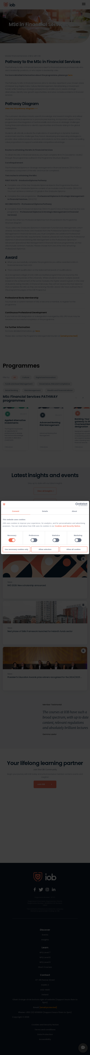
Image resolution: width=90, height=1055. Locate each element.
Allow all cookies (73, 549)
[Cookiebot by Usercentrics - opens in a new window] (77, 504)
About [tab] (74, 511)
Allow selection (45, 549)
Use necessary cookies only (16, 549)
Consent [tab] (15, 511)
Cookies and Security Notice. (68, 526)
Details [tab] (45, 511)
